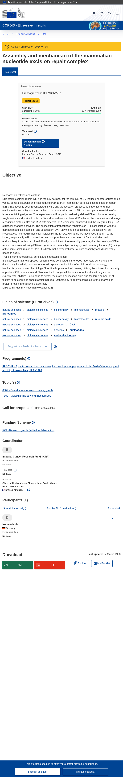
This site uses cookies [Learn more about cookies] (38, 764)
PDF (52, 565)
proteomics (9, 313)
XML (20, 565)
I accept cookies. (37, 771)
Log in (94, 14)
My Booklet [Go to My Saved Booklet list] (102, 563)
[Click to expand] (113, 518)
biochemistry (61, 309)
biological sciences (37, 309)
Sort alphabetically (14, 508)
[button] (101, 13)
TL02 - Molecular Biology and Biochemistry (26, 395)
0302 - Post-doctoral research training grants (27, 390)
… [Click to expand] (8, 33)
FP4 (18, 33)
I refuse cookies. (85, 771)
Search (109, 14)
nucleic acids (103, 319)
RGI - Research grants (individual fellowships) (28, 430)
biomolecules (81, 309)
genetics (59, 324)
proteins (99, 309)
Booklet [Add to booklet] (80, 563)
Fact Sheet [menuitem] (10, 72)
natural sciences (11, 309)
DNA (72, 324)
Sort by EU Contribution (60, 508)
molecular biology (65, 335)
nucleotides (77, 330)
